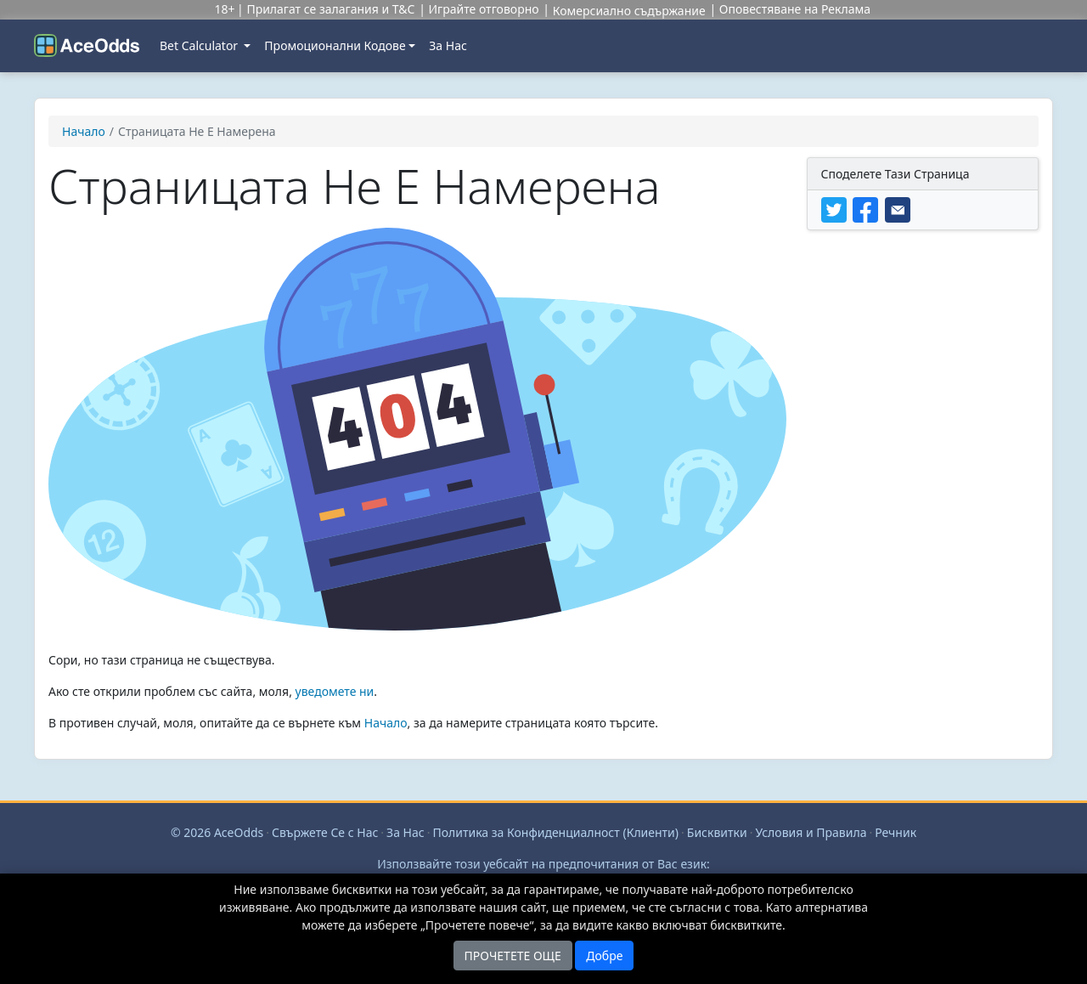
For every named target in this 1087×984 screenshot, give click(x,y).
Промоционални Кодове (334, 45)
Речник (895, 832)
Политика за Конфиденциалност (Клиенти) (555, 832)
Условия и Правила (810, 832)
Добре (604, 955)
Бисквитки (717, 832)
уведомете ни (335, 691)
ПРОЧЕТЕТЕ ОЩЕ (513, 955)
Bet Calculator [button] (200, 45)
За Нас (448, 45)
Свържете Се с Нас (325, 832)
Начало (386, 723)
